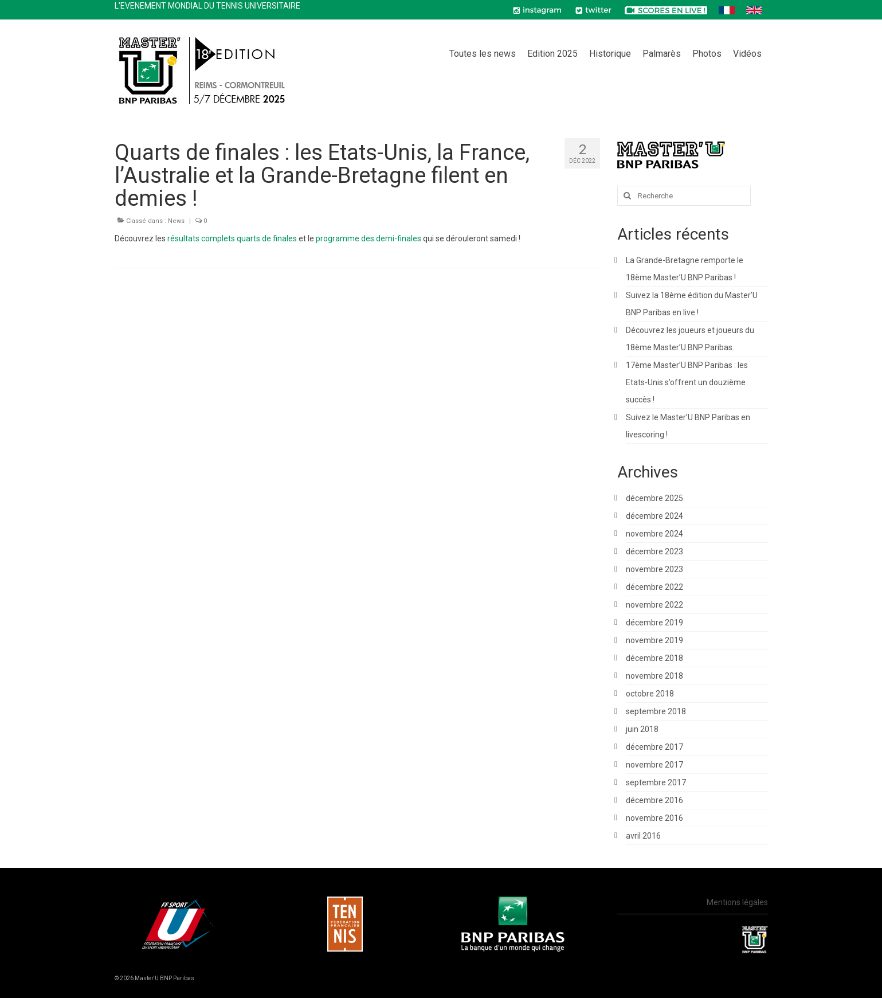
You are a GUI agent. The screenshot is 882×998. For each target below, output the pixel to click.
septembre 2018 (656, 711)
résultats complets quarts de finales (232, 238)
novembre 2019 (654, 640)
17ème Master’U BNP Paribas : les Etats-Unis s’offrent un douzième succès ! (687, 382)
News (176, 221)
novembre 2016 (654, 818)
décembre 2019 (654, 622)
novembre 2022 (654, 604)
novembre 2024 (654, 533)
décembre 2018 (654, 658)
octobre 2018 (650, 693)
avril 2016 (643, 835)
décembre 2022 (654, 587)
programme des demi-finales (368, 238)
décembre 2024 (654, 515)
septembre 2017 (656, 782)
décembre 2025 (654, 498)
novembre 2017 (654, 764)
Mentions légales (737, 902)
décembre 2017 (654, 747)
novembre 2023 (654, 569)
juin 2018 (642, 729)
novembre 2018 (654, 675)
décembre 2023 (654, 551)
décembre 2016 (654, 800)
